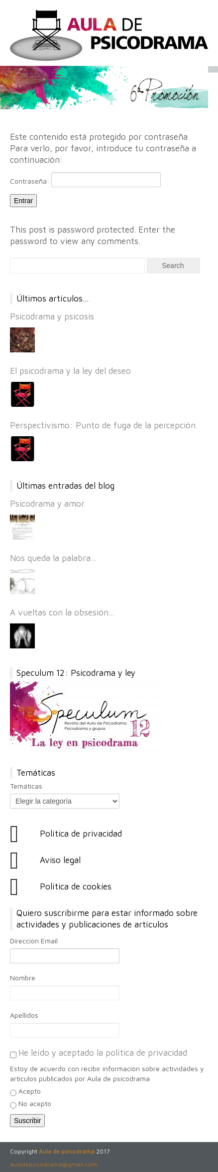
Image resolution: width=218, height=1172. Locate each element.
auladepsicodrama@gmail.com (53, 1164)
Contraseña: (85, 179)
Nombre (22, 977)
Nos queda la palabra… (53, 558)
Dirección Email (34, 940)
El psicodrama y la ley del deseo (70, 371)
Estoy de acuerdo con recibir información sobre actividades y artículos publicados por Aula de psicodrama (107, 1073)
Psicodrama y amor (47, 504)
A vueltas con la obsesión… (62, 612)
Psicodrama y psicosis (52, 316)
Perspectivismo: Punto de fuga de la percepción (103, 425)
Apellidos (24, 1015)
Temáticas (26, 786)
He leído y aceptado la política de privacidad (102, 1053)
